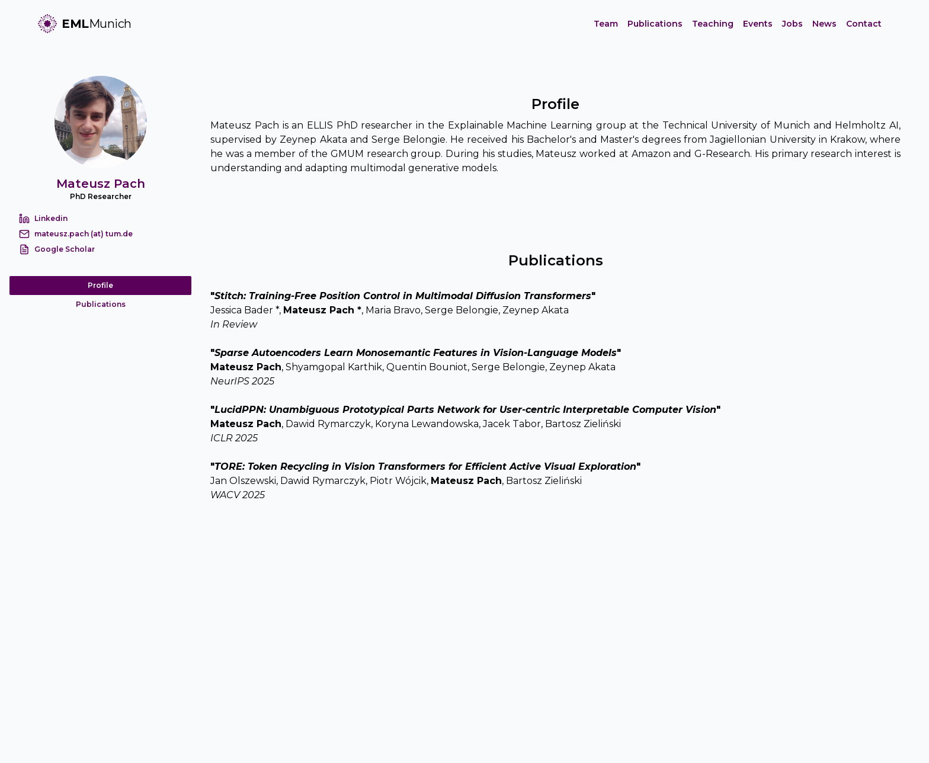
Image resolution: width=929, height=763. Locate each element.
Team (606, 23)
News (824, 23)
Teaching (712, 23)
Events (758, 23)
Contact (864, 23)
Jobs (792, 23)
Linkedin (51, 218)
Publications (655, 23)
